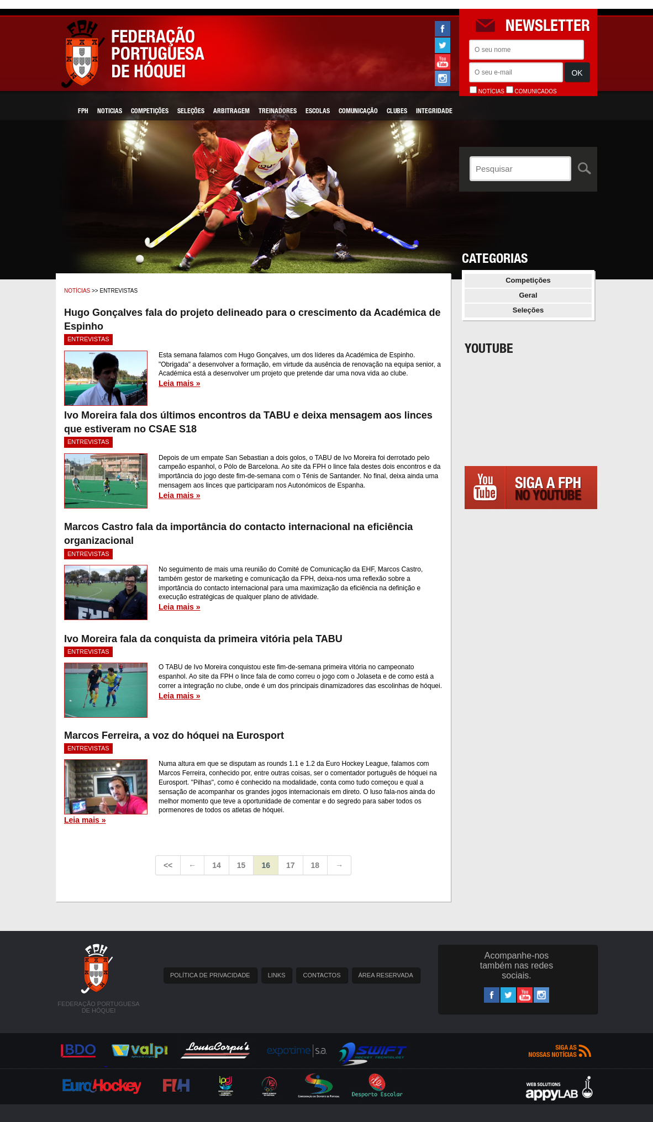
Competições (149, 111)
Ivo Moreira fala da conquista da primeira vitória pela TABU (203, 638)
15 (241, 865)
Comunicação (358, 111)
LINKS (277, 975)
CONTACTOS (321, 975)
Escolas (318, 111)
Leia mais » (180, 383)
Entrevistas (88, 339)
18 (315, 865)
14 (216, 865)
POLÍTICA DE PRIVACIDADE (210, 975)
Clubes (397, 111)
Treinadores (278, 111)
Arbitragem (231, 111)
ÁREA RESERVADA (386, 975)
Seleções (190, 111)
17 (290, 865)
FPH (83, 111)
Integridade (434, 111)
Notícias (77, 291)
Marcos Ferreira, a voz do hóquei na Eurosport (174, 735)
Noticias (109, 111)
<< (168, 865)
